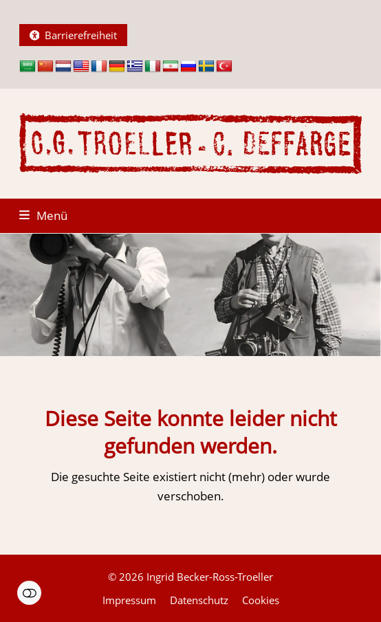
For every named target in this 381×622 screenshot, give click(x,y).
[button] (43, 215)
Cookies (260, 600)
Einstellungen (29, 593)
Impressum (129, 600)
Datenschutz (199, 600)
